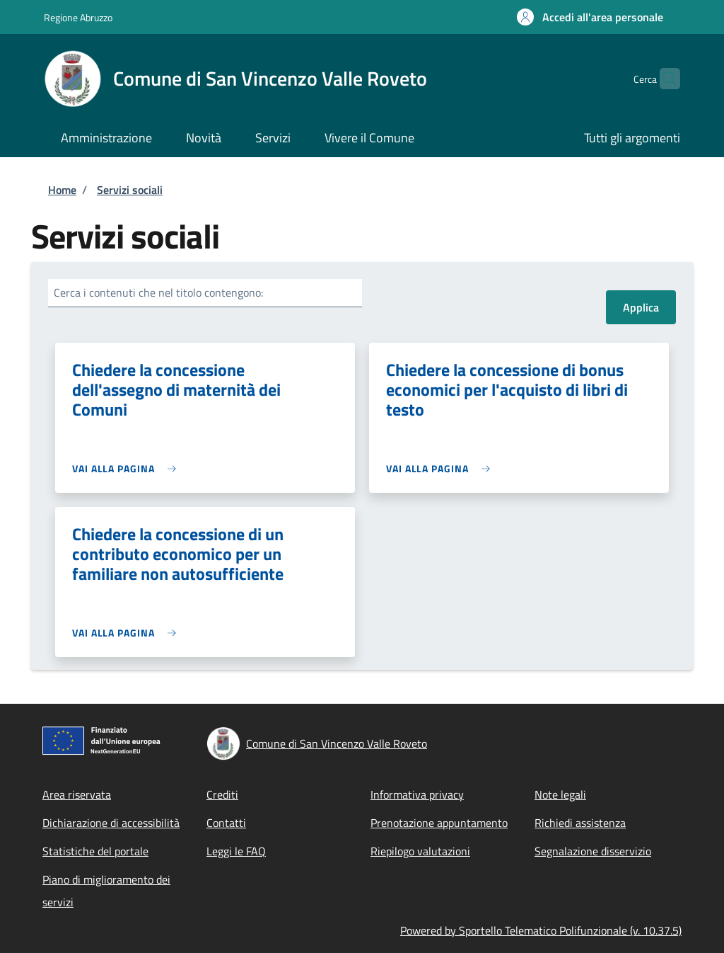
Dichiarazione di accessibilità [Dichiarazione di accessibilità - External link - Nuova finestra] (111, 822)
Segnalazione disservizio (593, 851)
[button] (590, 17)
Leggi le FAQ (236, 851)
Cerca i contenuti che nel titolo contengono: (158, 292)
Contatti (226, 822)
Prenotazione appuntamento (439, 822)
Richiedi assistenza (580, 822)
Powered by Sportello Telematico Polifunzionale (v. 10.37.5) (541, 930)
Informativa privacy (417, 794)
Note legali (560, 794)
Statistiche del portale (95, 851)
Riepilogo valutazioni (420, 851)
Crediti (222, 794)
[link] (127, 468)
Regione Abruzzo (78, 17)
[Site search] (663, 79)
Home (62, 189)
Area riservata (76, 794)
